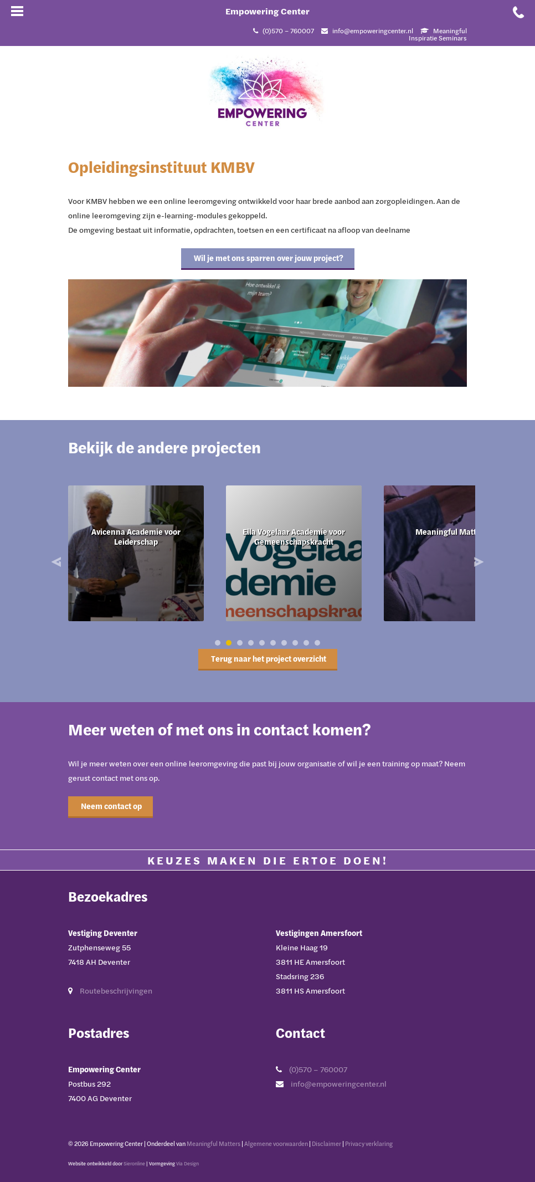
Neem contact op (110, 806)
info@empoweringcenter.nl (339, 1083)
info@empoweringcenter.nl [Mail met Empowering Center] (372, 30)
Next (477, 562)
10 (317, 643)
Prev (57, 562)
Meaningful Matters (213, 1143)
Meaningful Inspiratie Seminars (438, 34)
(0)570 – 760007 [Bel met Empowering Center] (288, 30)
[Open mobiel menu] (17, 11)
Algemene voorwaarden (276, 1143)
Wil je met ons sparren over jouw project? (267, 258)
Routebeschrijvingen (116, 990)
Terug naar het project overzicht (267, 658)
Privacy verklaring (369, 1143)
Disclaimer (326, 1143)
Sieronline (134, 1163)
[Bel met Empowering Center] (518, 11)
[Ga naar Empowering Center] (267, 90)
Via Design (187, 1163)
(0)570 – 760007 (318, 1069)
